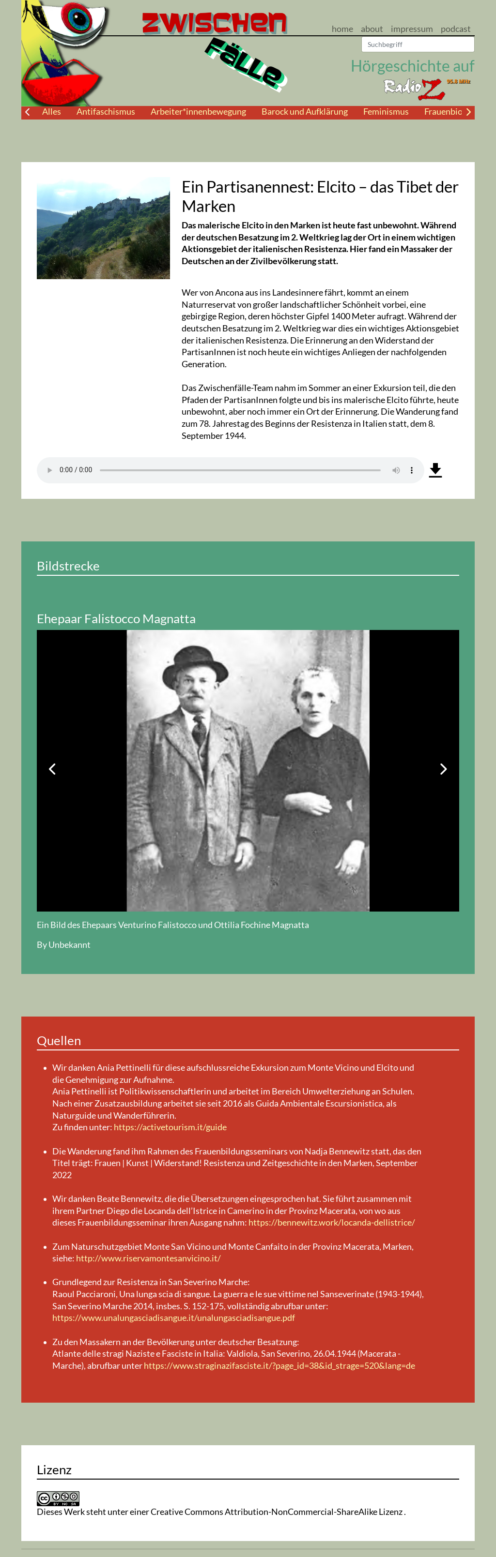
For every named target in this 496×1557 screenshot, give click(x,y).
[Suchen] (418, 44)
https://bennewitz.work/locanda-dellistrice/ (331, 1222)
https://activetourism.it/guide (170, 1127)
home (342, 29)
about (372, 29)
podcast (456, 29)
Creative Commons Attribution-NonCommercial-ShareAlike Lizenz (277, 1512)
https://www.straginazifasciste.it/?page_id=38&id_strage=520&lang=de (279, 1366)
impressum (412, 29)
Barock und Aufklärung (305, 111)
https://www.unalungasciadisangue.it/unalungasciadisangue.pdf (173, 1318)
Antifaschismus (106, 111)
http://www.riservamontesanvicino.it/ (148, 1258)
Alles (51, 111)
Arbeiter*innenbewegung (198, 111)
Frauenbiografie (454, 111)
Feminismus (386, 111)
